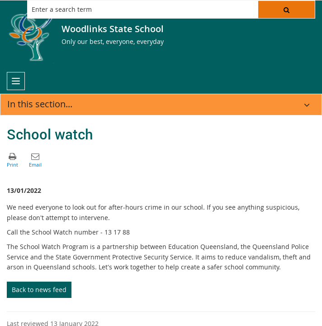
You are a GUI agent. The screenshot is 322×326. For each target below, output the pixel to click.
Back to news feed (39, 289)
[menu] (16, 81)
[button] (286, 9)
